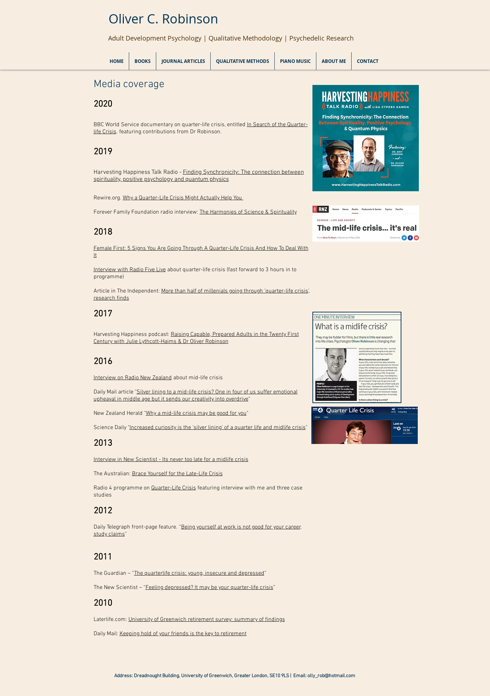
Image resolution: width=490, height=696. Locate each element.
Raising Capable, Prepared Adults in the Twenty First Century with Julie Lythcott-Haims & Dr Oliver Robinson (196, 338)
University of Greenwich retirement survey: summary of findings (206, 619)
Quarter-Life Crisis (173, 488)
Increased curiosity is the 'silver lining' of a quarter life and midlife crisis (218, 427)
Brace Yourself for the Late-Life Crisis (177, 473)
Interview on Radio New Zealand (133, 377)
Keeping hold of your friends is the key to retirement (183, 633)
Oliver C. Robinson (163, 18)
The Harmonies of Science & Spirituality (248, 212)
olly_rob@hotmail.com (331, 676)
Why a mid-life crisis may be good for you (196, 413)
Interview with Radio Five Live (130, 269)
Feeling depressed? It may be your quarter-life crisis (209, 587)
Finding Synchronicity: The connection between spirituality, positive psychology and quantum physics (199, 176)
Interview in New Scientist (125, 459)
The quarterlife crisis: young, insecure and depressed (199, 573)
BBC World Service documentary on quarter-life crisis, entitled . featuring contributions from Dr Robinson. (201, 128)
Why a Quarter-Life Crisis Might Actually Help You (183, 198)
